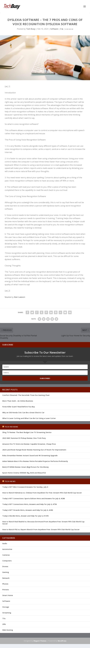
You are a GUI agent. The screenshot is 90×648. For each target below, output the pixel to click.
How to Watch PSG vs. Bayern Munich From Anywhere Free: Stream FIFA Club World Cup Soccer (41, 529)
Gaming (5, 572)
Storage (5, 607)
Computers (7, 561)
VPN (4, 624)
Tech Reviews (11, 427)
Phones (5, 584)
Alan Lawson (19, 297)
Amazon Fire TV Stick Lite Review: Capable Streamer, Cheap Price (29, 444)
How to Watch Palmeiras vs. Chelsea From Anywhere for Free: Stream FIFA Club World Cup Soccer (42, 493)
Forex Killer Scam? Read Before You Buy (18, 407)
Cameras (6, 555)
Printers (5, 589)
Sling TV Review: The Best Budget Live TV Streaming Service (26, 432)
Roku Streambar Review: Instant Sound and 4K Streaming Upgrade (29, 455)
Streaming (6, 613)
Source (8, 297)
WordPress (62, 641)
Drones (5, 566)
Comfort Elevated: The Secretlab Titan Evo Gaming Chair (26, 395)
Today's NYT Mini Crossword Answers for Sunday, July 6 (25, 487)
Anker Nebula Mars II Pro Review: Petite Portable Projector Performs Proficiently (35, 461)
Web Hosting (7, 630)
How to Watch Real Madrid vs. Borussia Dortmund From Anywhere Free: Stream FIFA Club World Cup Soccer (43, 522)
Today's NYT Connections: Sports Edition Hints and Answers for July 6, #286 (33, 498)
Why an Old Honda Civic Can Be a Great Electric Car (23, 412)
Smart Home (7, 595)
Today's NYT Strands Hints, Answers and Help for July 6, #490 (27, 510)
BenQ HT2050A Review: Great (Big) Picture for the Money (25, 467)
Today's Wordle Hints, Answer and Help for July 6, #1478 (25, 516)
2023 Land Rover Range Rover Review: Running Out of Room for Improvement (34, 450)
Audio (4, 543)
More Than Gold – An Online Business (17, 401)
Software (54, 29)
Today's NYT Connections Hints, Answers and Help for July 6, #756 (29, 504)
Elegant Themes (40, 641)
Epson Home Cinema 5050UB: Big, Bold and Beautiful (24, 473)
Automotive (7, 549)
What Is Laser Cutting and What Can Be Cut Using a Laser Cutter (29, 418)
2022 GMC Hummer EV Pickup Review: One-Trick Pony (24, 438)
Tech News (10, 481)
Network (5, 578)
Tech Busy (30, 29)
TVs (3, 618)
